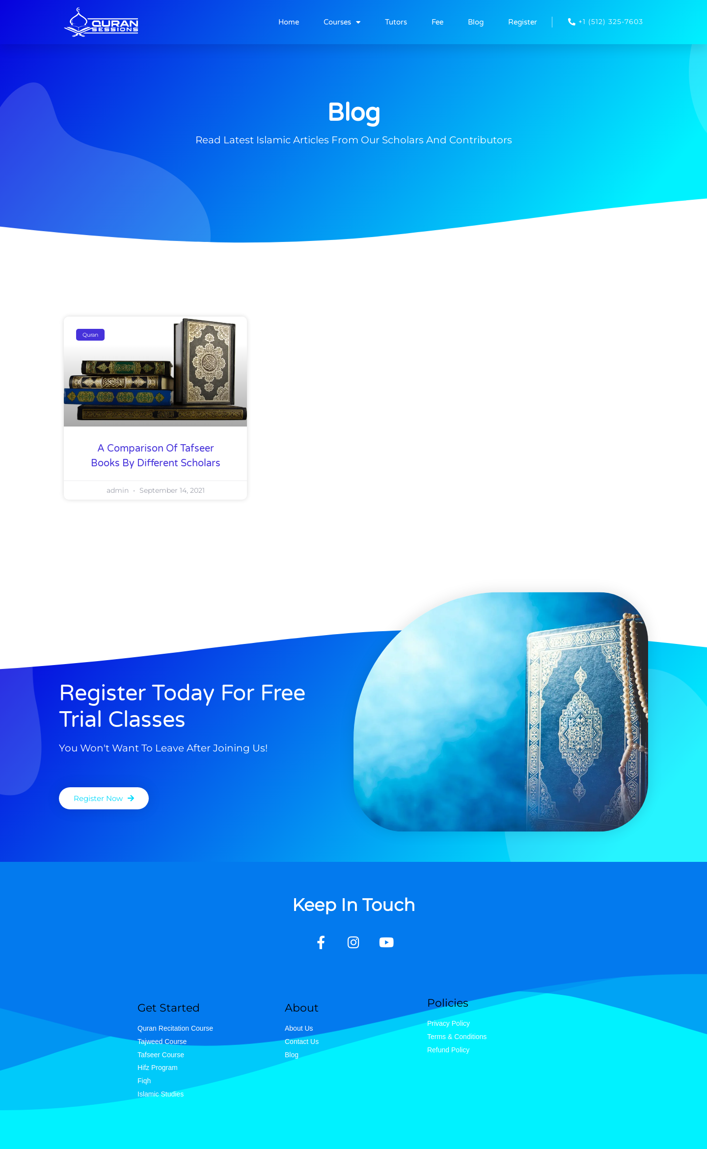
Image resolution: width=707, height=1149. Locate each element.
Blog (476, 22)
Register (522, 22)
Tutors (396, 22)
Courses (342, 22)
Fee (437, 22)
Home (288, 22)
